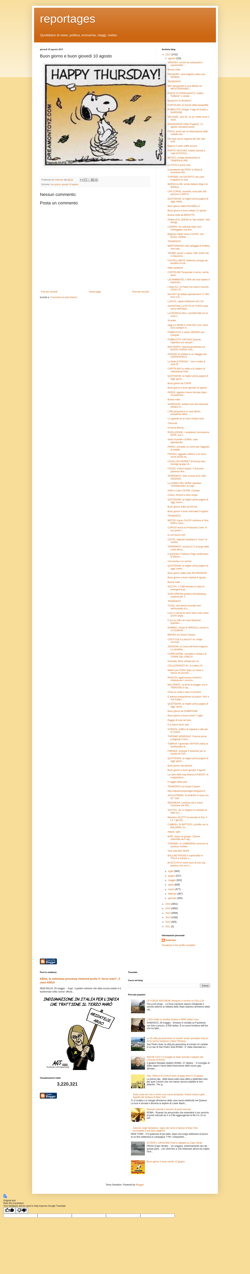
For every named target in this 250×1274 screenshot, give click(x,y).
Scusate (172, 320)
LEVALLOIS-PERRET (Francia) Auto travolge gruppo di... (186, 462)
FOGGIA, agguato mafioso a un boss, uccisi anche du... (187, 455)
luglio (171, 871)
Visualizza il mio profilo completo (178, 945)
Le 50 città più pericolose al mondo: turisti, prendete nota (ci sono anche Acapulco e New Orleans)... (177, 1039)
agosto (172, 58)
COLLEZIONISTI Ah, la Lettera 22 (185, 665)
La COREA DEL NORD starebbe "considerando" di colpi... (184, 484)
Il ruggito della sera (177, 782)
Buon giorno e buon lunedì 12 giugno (166, 1161)
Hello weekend (175, 267)
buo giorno (56, 184)
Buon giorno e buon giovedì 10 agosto (187, 387)
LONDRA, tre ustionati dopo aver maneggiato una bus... (184, 228)
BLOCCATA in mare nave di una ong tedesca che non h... (186, 864)
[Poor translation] (22, 1210)
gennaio (172, 898)
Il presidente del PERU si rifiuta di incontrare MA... (185, 171)
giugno (172, 875)
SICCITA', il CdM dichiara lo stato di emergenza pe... (186, 588)
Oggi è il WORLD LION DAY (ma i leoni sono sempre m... (188, 326)
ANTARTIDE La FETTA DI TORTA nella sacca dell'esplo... (188, 307)
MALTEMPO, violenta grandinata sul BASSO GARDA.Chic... (186, 348)
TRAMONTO (174, 81)
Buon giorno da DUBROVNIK (183, 711)
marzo (171, 889)
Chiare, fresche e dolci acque (183, 495)
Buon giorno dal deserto (180, 765)
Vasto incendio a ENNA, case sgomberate (183, 440)
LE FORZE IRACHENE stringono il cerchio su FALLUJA (175, 1000)
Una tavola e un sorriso (179, 561)
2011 (168, 926)
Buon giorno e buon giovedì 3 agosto (186, 770)
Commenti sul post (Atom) (63, 297)
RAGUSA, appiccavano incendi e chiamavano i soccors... (185, 679)
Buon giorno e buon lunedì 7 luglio (185, 715)
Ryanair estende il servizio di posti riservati (169, 1109)
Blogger (140, 1184)
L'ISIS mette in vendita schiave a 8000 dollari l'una (172, 1019)
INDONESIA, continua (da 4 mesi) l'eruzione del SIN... (185, 804)
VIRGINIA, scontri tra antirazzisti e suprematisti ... (185, 64)
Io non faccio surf (176, 535)
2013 (168, 917)
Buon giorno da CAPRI (179, 383)
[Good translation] (9, 1210)
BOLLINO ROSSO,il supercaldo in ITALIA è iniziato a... (185, 857)
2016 (168, 904)
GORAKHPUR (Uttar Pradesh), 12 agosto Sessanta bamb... (185, 125)
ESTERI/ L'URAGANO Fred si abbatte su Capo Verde (174, 1143)
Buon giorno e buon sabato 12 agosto (187, 210)
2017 (168, 54)
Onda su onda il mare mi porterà (184, 692)
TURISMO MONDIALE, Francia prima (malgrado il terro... (187, 737)
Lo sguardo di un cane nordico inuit (186, 418)
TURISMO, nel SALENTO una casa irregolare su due (186, 178)
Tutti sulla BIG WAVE (178, 851)
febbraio (172, 893)
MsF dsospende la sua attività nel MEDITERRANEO (185, 87)
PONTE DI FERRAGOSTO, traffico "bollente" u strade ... (186, 94)
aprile (171, 884)
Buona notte (174, 69)
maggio (172, 880)
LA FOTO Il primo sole (179, 165)
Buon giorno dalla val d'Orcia (182, 506)
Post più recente (49, 291)
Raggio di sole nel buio (179, 720)
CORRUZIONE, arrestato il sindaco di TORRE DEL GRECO (187, 655)
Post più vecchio (140, 291)
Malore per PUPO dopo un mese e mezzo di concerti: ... (185, 671)
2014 (168, 913)
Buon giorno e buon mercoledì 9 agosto (188, 511)
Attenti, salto (174, 832)
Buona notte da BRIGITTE (181, 215)
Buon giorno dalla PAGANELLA (184, 206)
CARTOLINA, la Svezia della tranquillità (188, 105)
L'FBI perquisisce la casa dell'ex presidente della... (184, 413)
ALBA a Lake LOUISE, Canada (183, 490)
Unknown (171, 940)
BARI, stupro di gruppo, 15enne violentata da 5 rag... (184, 838)
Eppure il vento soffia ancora (182, 146)
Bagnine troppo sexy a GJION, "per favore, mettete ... (186, 235)
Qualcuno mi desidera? (179, 100)
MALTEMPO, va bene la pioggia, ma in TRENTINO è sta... (188, 686)
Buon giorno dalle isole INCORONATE (187, 573)
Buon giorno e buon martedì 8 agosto (187, 577)
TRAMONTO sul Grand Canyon (184, 786)
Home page (95, 291)
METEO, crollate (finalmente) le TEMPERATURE (184, 159)
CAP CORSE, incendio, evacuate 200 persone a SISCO (187, 193)
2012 (168, 922)
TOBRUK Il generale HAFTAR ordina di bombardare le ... (188, 745)
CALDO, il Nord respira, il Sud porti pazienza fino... (186, 470)
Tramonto (172, 423)
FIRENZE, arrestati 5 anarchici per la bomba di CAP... (186, 752)
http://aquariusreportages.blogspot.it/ (186, 791)
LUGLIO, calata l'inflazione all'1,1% (186, 301)
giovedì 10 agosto (70, 184)
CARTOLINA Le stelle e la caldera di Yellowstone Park (186, 370)
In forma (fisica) (176, 427)
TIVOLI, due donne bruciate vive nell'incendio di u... (184, 607)
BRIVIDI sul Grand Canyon (181, 634)
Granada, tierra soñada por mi (183, 661)
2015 (168, 908)
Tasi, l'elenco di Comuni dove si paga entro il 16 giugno (175, 1075)
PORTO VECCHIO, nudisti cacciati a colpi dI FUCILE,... (186, 152)
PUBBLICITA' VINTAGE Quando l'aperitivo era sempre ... (184, 341)
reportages (67, 18)
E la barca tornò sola (178, 724)
